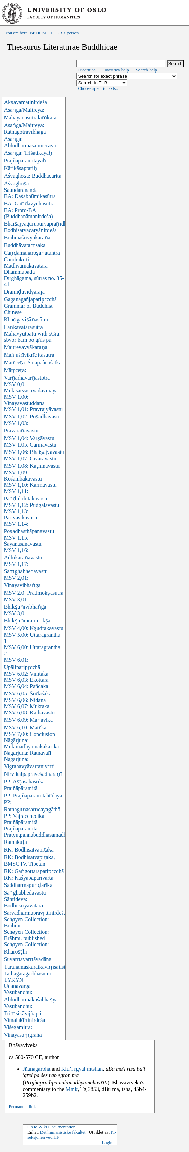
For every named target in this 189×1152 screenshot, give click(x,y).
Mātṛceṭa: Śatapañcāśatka (32, 362)
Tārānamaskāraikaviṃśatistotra (39, 967)
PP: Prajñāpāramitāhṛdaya (33, 795)
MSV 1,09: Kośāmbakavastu (23, 475)
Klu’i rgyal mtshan (82, 1069)
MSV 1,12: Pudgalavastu (31, 505)
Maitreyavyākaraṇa (25, 347)
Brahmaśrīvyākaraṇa (27, 237)
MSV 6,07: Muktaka (27, 706)
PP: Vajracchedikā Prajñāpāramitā (24, 819)
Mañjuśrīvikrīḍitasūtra (29, 355)
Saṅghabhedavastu (25, 893)
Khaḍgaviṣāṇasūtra (26, 319)
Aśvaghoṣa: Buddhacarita (32, 176)
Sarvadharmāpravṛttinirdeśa (35, 913)
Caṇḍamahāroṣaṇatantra (32, 253)
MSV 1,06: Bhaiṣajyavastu (34, 452)
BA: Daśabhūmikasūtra (30, 196)
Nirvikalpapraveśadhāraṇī (33, 774)
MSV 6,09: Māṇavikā (28, 720)
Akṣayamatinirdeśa (25, 102)
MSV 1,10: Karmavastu (30, 485)
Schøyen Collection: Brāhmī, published (26, 935)
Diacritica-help (115, 70)
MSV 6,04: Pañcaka (26, 686)
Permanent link (22, 1106)
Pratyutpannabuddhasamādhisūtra (41, 835)
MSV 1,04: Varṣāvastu (29, 438)
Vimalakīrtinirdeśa (24, 1020)
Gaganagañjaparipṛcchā (30, 299)
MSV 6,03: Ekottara (26, 680)
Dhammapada (19, 272)
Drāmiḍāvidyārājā (24, 292)
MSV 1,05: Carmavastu (30, 445)
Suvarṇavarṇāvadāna (27, 959)
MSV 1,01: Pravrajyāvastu (33, 409)
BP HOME (39, 33)
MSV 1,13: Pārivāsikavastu (21, 514)
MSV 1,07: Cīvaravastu (30, 458)
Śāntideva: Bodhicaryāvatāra (23, 902)
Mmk (72, 1089)
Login (107, 1142)
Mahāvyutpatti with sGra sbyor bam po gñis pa (31, 337)
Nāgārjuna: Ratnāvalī (27, 753)
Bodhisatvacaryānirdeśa (30, 230)
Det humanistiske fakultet (63, 1132)
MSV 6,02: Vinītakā (26, 674)
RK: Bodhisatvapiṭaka (28, 850)
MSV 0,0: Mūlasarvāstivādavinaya (31, 387)
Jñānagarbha (37, 1069)
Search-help (146, 70)
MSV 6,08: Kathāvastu (29, 712)
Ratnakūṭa (15, 842)
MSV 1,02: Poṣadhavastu (32, 417)
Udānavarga (17, 986)
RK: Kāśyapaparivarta (28, 878)
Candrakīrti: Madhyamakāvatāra (25, 262)
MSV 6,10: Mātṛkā (25, 727)
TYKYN (13, 980)
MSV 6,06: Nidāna (25, 700)
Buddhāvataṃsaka (24, 245)
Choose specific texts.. (98, 88)
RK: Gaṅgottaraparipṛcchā (34, 871)
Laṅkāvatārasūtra (23, 327)
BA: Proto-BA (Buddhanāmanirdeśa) (28, 213)
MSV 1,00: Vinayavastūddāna (24, 400)
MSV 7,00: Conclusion (29, 734)
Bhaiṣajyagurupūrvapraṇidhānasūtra (44, 224)
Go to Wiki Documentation (51, 1127)
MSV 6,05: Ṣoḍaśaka (27, 693)
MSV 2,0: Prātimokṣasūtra (33, 593)
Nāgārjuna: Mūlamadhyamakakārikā (31, 743)
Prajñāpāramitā (20, 828)
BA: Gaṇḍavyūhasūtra (29, 203)
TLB (58, 33)
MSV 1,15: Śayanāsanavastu (22, 541)
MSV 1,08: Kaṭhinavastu (32, 466)
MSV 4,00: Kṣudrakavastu (33, 628)
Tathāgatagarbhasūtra (27, 973)
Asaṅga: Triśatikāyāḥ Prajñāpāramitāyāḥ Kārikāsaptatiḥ (28, 160)
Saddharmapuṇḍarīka (28, 885)
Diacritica (87, 70)
